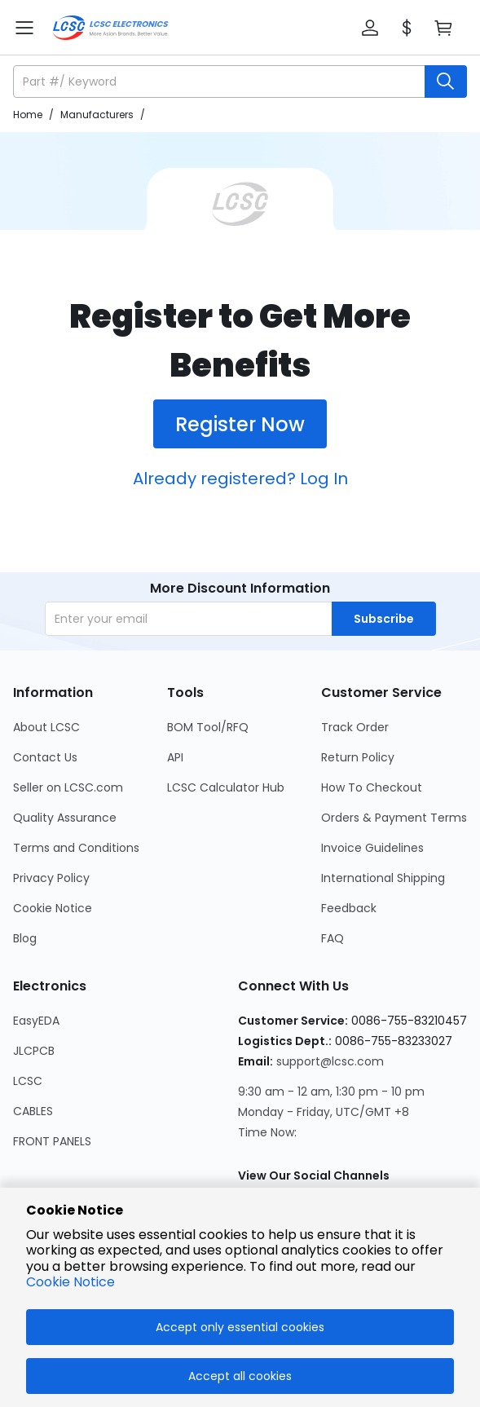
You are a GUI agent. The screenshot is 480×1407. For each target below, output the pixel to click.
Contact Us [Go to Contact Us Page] (45, 757)
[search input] (220, 81)
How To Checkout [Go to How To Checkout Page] (371, 787)
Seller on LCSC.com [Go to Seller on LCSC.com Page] (68, 787)
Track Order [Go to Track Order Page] (355, 727)
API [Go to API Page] (175, 757)
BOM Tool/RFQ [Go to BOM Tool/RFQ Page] (208, 727)
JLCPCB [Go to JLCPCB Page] (34, 1051)
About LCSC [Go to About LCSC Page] (46, 727)
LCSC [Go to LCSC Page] (27, 1081)
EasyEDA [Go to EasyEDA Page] (36, 1020)
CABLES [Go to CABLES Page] (33, 1111)
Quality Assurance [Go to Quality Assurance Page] (65, 817)
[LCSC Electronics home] (110, 27)
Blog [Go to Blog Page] (25, 938)
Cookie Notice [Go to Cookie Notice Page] (52, 908)
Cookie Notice (70, 1281)
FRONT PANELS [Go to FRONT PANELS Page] (52, 1141)
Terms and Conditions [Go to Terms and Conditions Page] (76, 848)
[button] (370, 27)
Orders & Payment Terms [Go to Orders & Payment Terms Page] (394, 817)
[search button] (446, 81)
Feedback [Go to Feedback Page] (349, 908)
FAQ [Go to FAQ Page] (332, 938)
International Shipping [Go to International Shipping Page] (383, 878)
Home (27, 114)
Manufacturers (97, 114)
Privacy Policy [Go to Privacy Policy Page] (51, 878)
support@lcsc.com (330, 1061)
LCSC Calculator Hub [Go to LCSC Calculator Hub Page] (225, 787)
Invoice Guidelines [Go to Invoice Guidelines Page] (372, 848)
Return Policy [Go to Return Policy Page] (357, 757)
